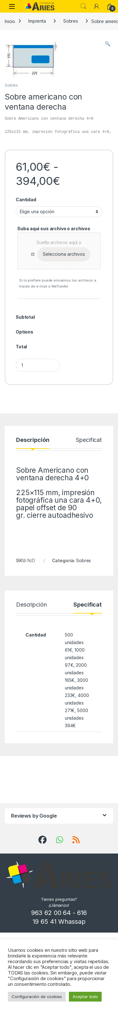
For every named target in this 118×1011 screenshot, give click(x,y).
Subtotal (25, 317)
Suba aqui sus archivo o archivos (53, 228)
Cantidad (26, 199)
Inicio (10, 21)
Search (83, 6)
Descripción (32, 440)
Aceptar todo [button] (85, 996)
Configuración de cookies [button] (37, 996)
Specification (92, 440)
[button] (107, 44)
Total (21, 346)
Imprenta (37, 21)
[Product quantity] (38, 365)
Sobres (70, 21)
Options (24, 331)
